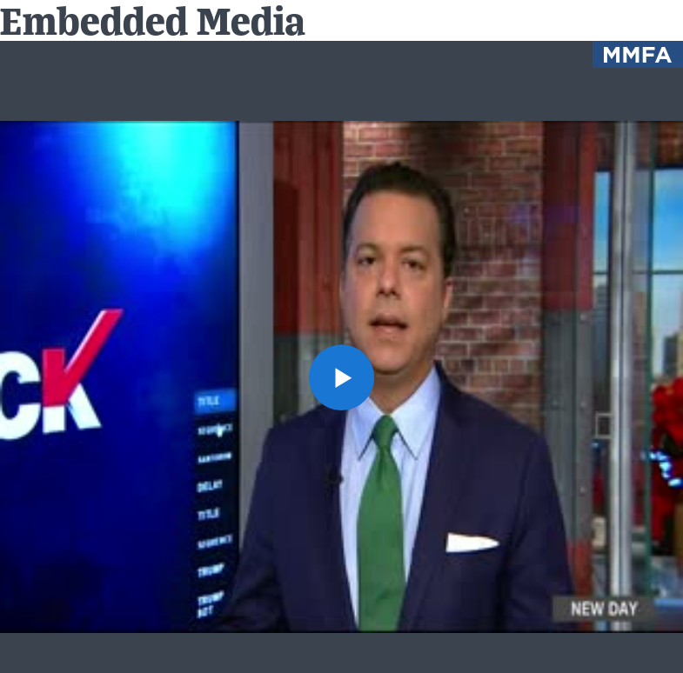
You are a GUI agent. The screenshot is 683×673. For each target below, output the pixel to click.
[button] (342, 377)
